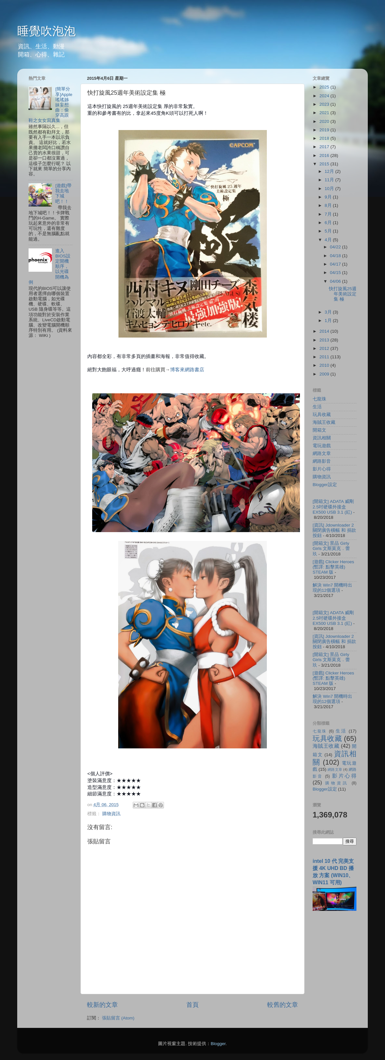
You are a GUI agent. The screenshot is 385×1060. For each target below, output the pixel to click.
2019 (324, 129)
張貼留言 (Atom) (118, 1018)
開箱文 (319, 430)
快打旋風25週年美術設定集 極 (342, 294)
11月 (330, 179)
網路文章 (322, 453)
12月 (330, 171)
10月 (330, 188)
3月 (329, 312)
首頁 (192, 1004)
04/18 (336, 255)
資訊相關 (322, 437)
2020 (324, 121)
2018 (324, 138)
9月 (329, 197)
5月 (329, 231)
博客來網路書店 (187, 369)
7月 (329, 214)
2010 (324, 365)
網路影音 (322, 461)
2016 (324, 155)
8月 (329, 205)
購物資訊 (111, 813)
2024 (324, 95)
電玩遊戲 (322, 445)
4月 (329, 239)
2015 (324, 163)
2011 (324, 356)
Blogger (218, 1043)
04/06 (336, 281)
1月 (329, 320)
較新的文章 (102, 1004)
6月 (329, 222)
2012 (324, 348)
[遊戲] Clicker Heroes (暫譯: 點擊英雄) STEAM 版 (333, 567)
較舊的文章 (282, 1004)
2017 (324, 146)
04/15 (336, 272)
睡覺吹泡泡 (46, 31)
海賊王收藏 (324, 422)
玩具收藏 (322, 414)
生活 (317, 406)
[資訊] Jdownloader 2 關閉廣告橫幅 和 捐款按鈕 (334, 530)
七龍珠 (319, 399)
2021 (324, 112)
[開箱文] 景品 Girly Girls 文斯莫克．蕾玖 (331, 548)
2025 (324, 87)
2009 (324, 374)
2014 (324, 331)
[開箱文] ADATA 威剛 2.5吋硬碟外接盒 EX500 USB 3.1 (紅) (333, 506)
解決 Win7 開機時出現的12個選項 (332, 588)
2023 (324, 104)
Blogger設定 (325, 484)
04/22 (336, 246)
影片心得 (322, 469)
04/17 (336, 264)
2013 (324, 340)
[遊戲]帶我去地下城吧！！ (63, 193)
